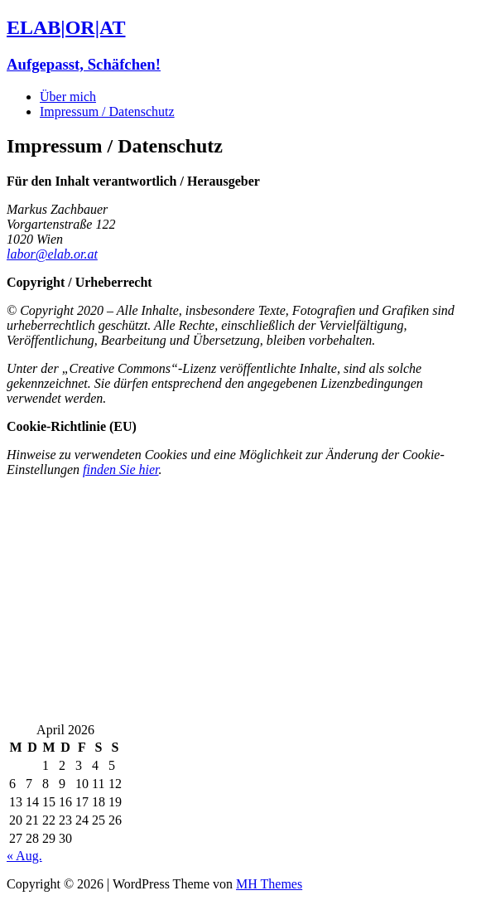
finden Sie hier (121, 469)
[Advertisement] (243, 607)
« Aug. (24, 856)
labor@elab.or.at (52, 254)
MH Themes (269, 884)
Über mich (68, 97)
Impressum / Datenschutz (107, 111)
